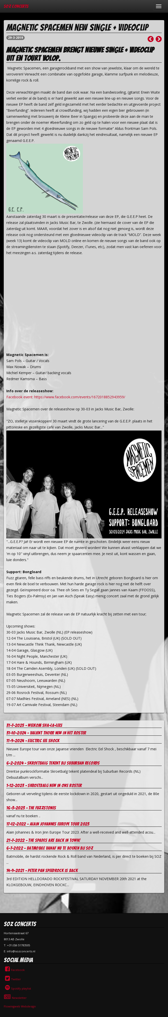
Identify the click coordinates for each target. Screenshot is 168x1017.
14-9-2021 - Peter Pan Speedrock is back (42, 870)
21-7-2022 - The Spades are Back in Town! (43, 840)
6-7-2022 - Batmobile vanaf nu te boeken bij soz (49, 848)
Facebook (14, 970)
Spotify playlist (17, 988)
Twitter (12, 979)
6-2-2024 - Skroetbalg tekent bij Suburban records (53, 763)
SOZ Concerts (16, 6)
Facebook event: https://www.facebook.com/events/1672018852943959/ (65, 397)
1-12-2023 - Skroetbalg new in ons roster (44, 785)
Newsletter (15, 998)
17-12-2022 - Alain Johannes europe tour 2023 (47, 824)
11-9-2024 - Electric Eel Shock (32, 740)
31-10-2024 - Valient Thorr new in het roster (46, 732)
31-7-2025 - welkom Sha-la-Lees (34, 725)
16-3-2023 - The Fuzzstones (31, 807)
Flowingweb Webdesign (20, 1006)
